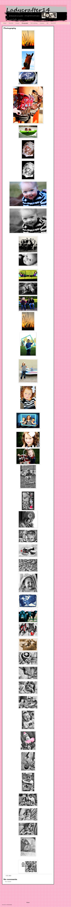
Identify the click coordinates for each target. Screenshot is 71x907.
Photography (25, 23)
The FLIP (53, 23)
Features (42, 23)
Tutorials (11, 23)
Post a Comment (8, 881)
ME (47, 23)
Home (4, 23)
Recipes (17, 23)
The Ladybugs (34, 23)
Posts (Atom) (9, 904)
